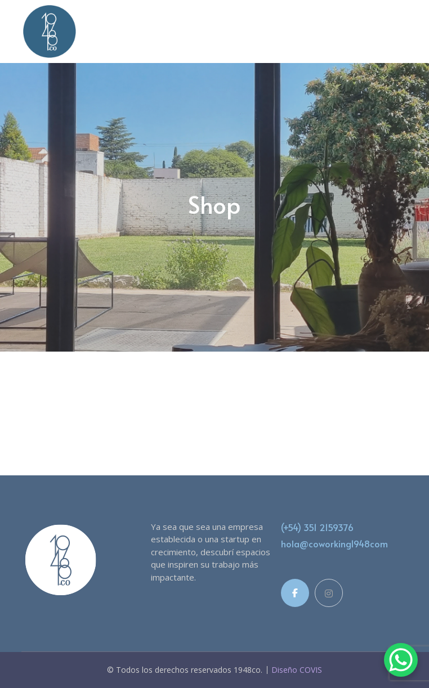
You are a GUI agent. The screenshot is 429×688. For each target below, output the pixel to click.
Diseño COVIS (296, 670)
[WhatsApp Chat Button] (401, 660)
